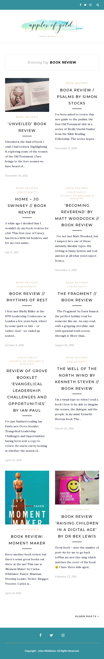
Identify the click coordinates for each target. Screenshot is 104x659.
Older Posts (87, 616)
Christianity (27, 192)
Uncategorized (27, 529)
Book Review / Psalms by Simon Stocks (77, 96)
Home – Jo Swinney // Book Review (27, 206)
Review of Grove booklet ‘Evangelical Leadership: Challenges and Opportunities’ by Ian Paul (27, 391)
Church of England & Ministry (77, 197)
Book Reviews (27, 117)
